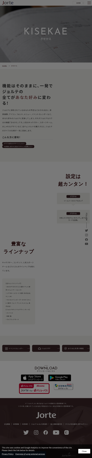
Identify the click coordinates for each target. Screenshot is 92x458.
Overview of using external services (30, 454)
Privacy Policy (7, 454)
